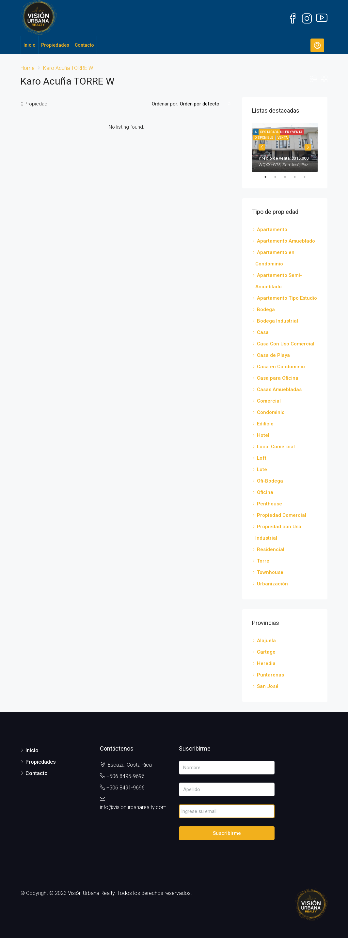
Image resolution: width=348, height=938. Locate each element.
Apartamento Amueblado (286, 241)
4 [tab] (298, 177)
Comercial (269, 401)
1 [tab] (268, 177)
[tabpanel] (285, 147)
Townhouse (270, 572)
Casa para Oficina (277, 378)
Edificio (265, 424)
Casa (263, 332)
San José (267, 686)
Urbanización (272, 584)
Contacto (84, 45)
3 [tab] (288, 177)
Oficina (265, 492)
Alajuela (266, 641)
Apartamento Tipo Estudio (287, 298)
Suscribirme (227, 833)
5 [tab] (308, 177)
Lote (262, 469)
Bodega (266, 309)
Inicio (30, 45)
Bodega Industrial (277, 321)
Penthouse (269, 504)
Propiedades (55, 45)
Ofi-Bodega (270, 481)
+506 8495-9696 (125, 776)
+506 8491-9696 (125, 788)
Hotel (263, 435)
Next (308, 147)
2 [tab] (278, 177)
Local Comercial (276, 447)
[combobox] (205, 104)
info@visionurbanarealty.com (133, 807)
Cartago (266, 652)
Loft (261, 458)
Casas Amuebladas (279, 389)
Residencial (270, 549)
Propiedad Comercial (281, 515)
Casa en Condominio (281, 367)
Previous (262, 147)
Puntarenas (270, 675)
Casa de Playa (273, 355)
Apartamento (272, 229)
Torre (263, 561)
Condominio (271, 412)
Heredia (266, 663)
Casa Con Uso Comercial (285, 344)
